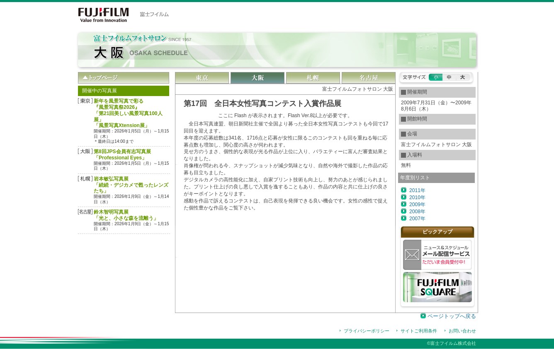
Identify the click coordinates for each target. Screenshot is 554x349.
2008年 (417, 211)
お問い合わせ (462, 330)
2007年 (417, 218)
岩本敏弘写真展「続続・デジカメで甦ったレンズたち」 (131, 185)
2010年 (417, 197)
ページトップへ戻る (452, 316)
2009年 (417, 204)
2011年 (417, 190)
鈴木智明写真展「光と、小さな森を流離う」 (126, 215)
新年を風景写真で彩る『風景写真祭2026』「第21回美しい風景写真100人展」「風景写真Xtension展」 (128, 113)
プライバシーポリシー (366, 330)
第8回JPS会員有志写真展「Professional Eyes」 (122, 155)
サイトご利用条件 (419, 330)
